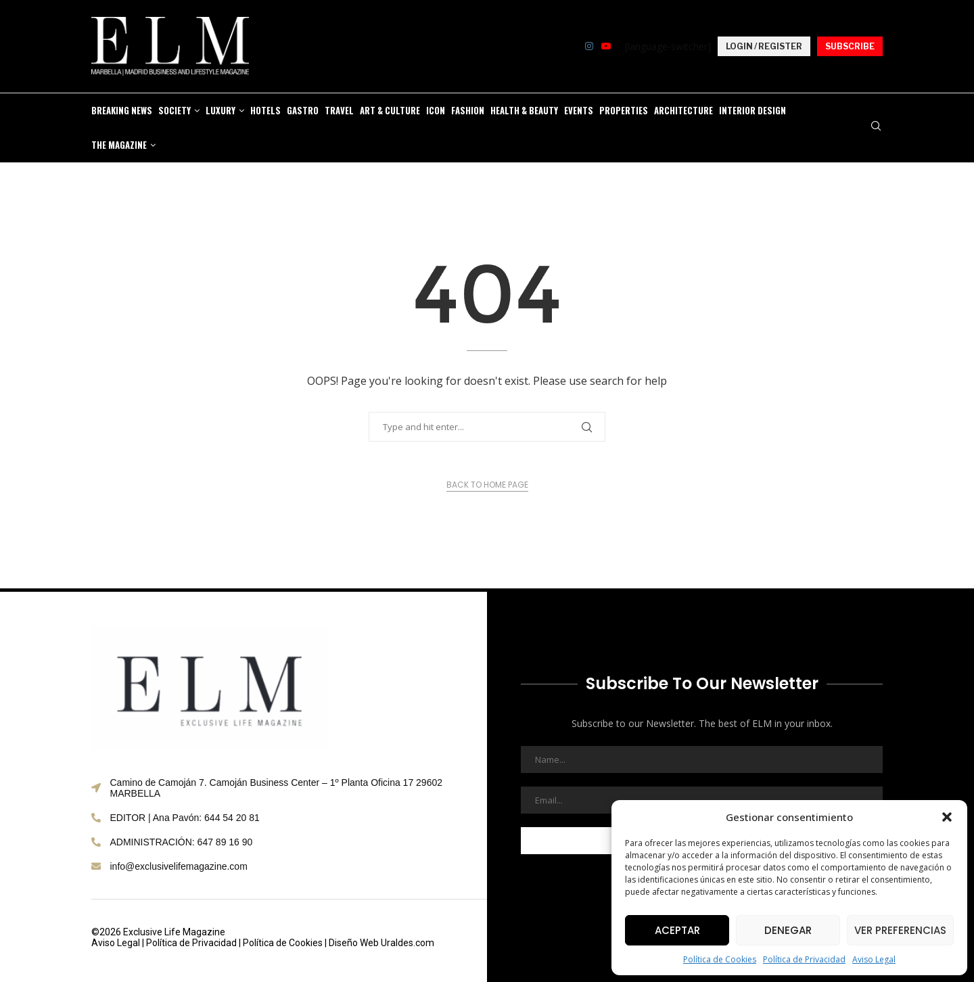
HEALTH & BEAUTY (524, 110)
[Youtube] (606, 46)
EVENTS (578, 110)
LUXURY (220, 110)
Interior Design (752, 110)
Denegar (788, 930)
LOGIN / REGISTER (764, 46)
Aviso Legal (874, 959)
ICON (435, 110)
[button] (947, 817)
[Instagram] (589, 46)
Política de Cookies (719, 959)
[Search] (876, 127)
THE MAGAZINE (119, 144)
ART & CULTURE (390, 110)
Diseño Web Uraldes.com (381, 942)
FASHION (467, 110)
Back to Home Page (487, 484)
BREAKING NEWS (121, 110)
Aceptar (677, 930)
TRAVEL (339, 110)
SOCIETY (174, 110)
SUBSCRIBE (850, 46)
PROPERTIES (623, 110)
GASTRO (303, 110)
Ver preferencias (900, 930)
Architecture (683, 110)
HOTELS (265, 110)
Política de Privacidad (804, 959)
